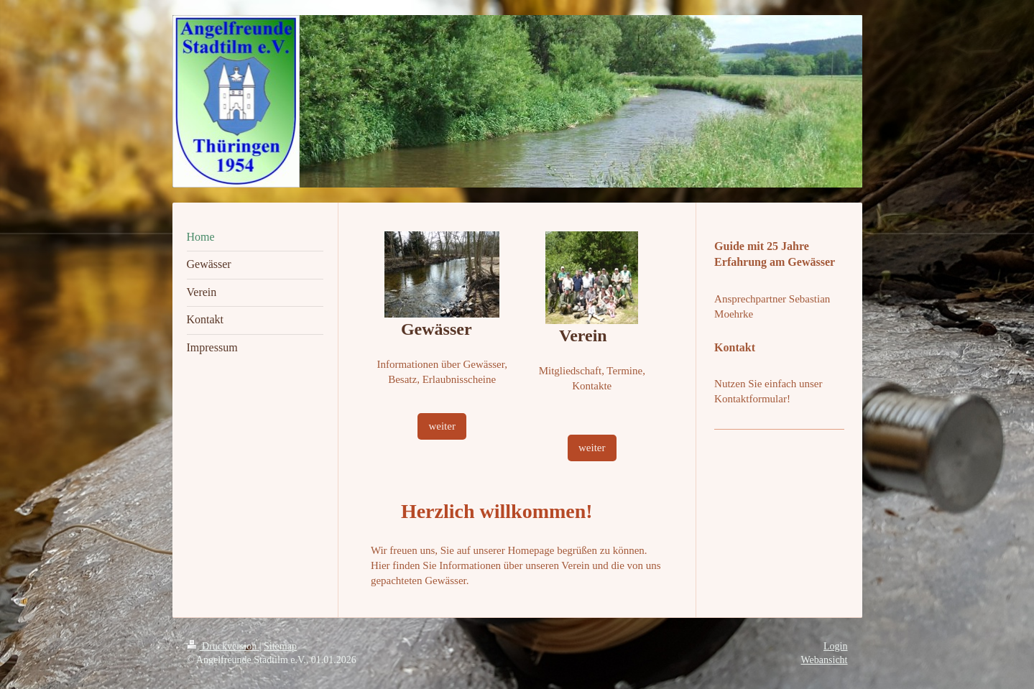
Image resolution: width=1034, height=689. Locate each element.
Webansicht (824, 660)
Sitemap (280, 646)
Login (835, 646)
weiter (441, 426)
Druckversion (223, 646)
